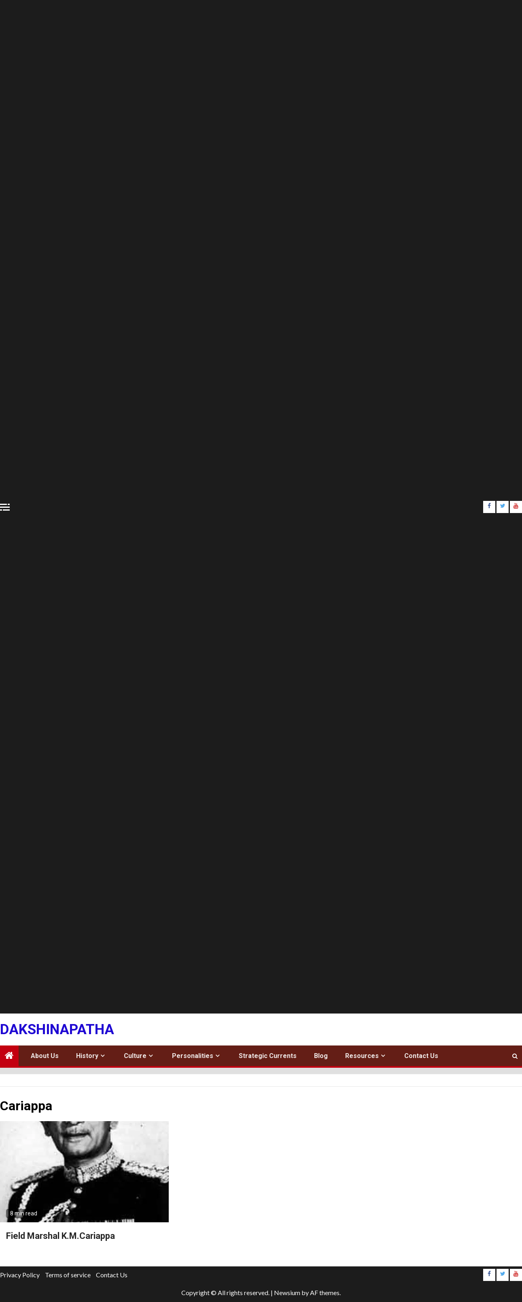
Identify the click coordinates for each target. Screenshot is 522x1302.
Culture (135, 1056)
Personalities (192, 1056)
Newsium (287, 1292)
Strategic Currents (268, 1056)
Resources (362, 1056)
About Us (45, 1056)
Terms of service (68, 1275)
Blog (321, 1056)
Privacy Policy (20, 1275)
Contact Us (421, 1056)
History (87, 1056)
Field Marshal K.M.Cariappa (60, 1236)
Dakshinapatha (57, 1029)
